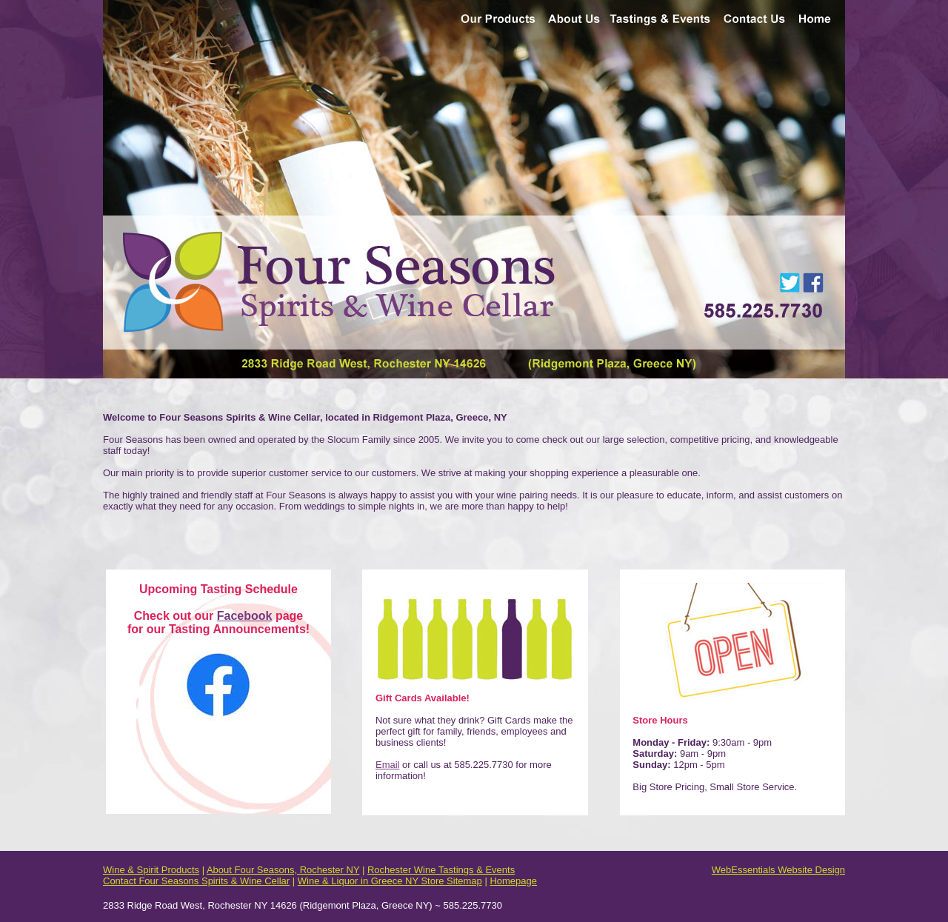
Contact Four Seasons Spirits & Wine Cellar (196, 880)
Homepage (513, 880)
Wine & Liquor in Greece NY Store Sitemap (390, 880)
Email (387, 764)
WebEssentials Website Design (778, 869)
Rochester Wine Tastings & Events (441, 869)
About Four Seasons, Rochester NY (283, 869)
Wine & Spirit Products (151, 869)
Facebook (245, 615)
